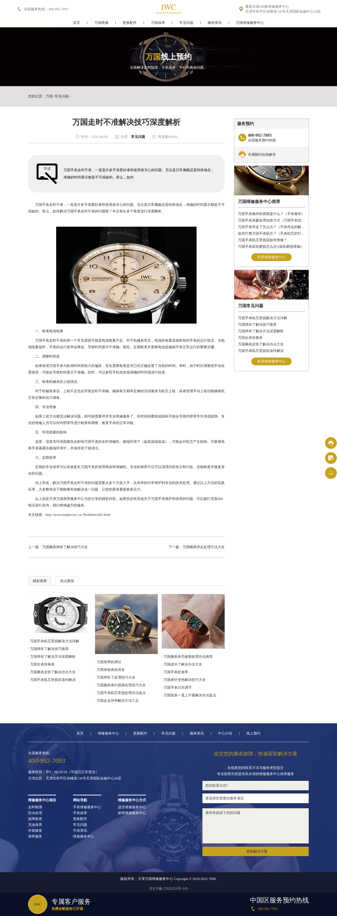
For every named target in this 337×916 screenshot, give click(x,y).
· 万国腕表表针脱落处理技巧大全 (120, 685)
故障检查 (35, 819)
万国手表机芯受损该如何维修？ (262, 240)
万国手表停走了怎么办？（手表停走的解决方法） (271, 227)
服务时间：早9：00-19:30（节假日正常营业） (63, 772)
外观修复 (35, 830)
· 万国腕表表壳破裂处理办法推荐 (187, 656)
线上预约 (253, 733)
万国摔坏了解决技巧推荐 (257, 324)
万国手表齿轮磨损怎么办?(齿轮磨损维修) (270, 246)
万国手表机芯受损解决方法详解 (262, 318)
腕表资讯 (215, 23)
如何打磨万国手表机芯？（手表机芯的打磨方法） (271, 233)
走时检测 (35, 807)
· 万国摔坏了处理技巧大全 (115, 677)
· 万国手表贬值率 (175, 672)
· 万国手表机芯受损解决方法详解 (53, 641)
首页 (76, 23)
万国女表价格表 (250, 338)
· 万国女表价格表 (41, 664)
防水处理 (35, 813)
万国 (49, 96)
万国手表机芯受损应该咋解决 (261, 351)
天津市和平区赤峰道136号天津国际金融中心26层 (283, 11)
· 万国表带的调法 (108, 662)
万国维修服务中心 (250, 23)
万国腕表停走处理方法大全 (204, 547)
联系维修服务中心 (271, 257)
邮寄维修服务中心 (132, 813)
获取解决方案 (256, 851)
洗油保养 (35, 825)
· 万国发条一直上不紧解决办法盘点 (189, 695)
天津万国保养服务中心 (66, 499)
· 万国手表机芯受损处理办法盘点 (120, 693)
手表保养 (80, 813)
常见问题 (186, 23)
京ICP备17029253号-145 (168, 888)
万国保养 (158, 23)
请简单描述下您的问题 (255, 826)
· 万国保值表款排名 (110, 670)
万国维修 (101, 23)
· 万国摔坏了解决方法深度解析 (52, 656)
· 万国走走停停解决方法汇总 (117, 700)
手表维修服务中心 (87, 807)
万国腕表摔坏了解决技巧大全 (65, 547)
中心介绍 (225, 733)
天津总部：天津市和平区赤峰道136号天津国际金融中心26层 (74, 778)
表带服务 (35, 836)
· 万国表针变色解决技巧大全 (184, 680)
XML (213, 879)
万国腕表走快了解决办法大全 (261, 344)
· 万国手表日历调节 (177, 687)
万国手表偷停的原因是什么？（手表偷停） (271, 214)
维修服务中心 (108, 733)
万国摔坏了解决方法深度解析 (261, 331)
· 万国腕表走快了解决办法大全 (52, 672)
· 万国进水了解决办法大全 (182, 664)
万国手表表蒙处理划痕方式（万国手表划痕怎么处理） (271, 220)
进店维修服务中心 (132, 807)
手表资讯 (80, 830)
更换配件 (130, 23)
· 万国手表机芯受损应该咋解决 (52, 680)
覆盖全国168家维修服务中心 (267, 6)
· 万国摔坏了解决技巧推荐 (48, 649)
